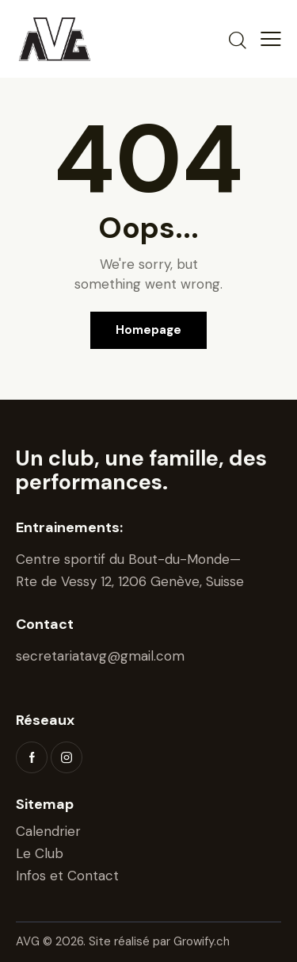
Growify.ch (201, 941)
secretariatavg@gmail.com (100, 656)
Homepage (148, 330)
